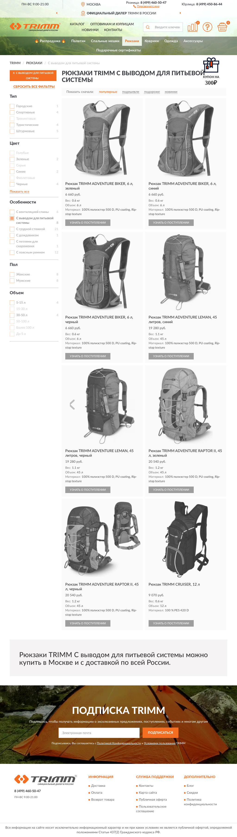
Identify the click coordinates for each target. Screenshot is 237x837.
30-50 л (21, 315)
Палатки (78, 41)
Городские (24, 106)
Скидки (192, 793)
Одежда (171, 41)
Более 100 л (25, 327)
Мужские (23, 280)
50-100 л (22, 321)
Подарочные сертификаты (118, 50)
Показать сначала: (80, 92)
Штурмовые (25, 131)
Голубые (22, 153)
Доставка (98, 786)
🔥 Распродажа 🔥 (50, 41)
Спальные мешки (105, 41)
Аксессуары (193, 41)
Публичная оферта (153, 800)
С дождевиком (27, 235)
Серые (21, 165)
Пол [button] (14, 265)
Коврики (152, 41)
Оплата (96, 793)
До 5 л (21, 334)
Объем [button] (17, 293)
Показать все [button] (19, 191)
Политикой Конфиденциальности (119, 743)
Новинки (90, 30)
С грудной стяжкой (30, 229)
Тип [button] (13, 96)
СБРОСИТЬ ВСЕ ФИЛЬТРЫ (34, 86)
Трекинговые (26, 118)
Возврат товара (102, 800)
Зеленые (22, 159)
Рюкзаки (132, 41)
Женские (23, 274)
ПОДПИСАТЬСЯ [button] (160, 732)
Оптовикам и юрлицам (112, 24)
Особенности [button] (23, 202)
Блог (190, 786)
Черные (22, 184)
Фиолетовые (25, 178)
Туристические (27, 125)
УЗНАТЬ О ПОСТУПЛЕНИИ (88, 222)
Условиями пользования (159, 743)
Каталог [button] (77, 24)
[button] (146, 6)
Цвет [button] (14, 143)
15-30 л (21, 309)
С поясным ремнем (30, 252)
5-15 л (20, 302)
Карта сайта (148, 793)
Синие (20, 171)
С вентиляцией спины (32, 212)
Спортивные (25, 112)
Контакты (113, 30)
